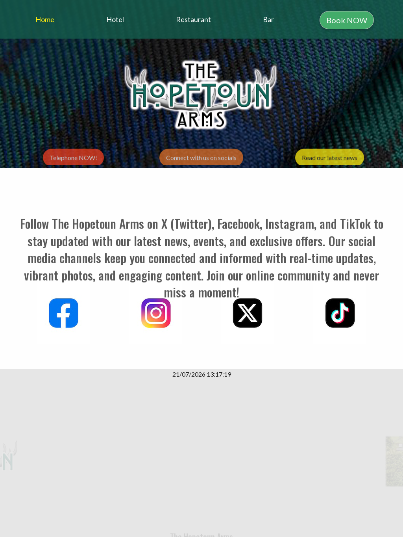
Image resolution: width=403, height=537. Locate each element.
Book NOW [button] (346, 20)
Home (44, 19)
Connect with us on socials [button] (201, 159)
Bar (268, 19)
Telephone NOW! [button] (73, 159)
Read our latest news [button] (329, 159)
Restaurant (193, 19)
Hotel (115, 19)
